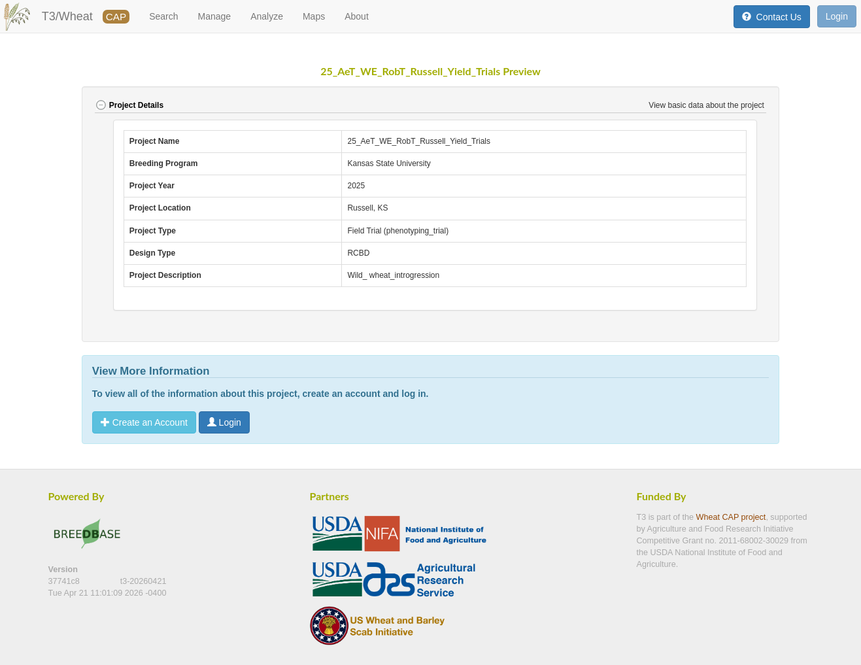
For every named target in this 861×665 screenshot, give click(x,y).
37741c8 (65, 581)
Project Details (129, 105)
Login (837, 16)
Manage (214, 16)
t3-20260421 (143, 581)
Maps (314, 16)
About (357, 16)
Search (163, 16)
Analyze (266, 16)
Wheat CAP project (731, 517)
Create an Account (144, 422)
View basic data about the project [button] (707, 105)
